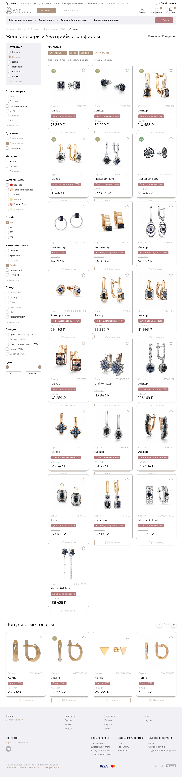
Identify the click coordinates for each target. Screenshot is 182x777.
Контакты (123, 3)
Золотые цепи (46, 20)
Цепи (107, 728)
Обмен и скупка (95, 3)
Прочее (108, 720)
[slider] (7, 367)
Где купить (123, 747)
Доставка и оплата (49, 3)
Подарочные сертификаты (162, 750)
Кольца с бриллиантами (106, 20)
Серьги (54, 106)
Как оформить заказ (72, 3)
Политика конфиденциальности (23, 767)
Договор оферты (50, 767)
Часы (146, 716)
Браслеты (70, 716)
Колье (68, 724)
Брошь (68, 720)
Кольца (68, 728)
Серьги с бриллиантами (74, 20)
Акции (151, 743)
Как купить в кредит (101, 750)
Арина (12, 677)
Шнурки (148, 720)
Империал (101, 520)
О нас (121, 743)
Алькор (55, 110)
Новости (122, 750)
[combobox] (95, 10)
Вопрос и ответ (28, 3)
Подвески (109, 716)
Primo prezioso (60, 315)
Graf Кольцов (103, 383)
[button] (173, 624)
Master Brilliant (104, 178)
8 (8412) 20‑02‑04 (167, 3)
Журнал (111, 3)
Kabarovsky (58, 247)
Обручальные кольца (20, 20)
